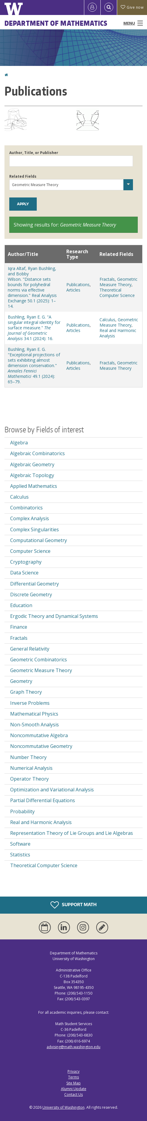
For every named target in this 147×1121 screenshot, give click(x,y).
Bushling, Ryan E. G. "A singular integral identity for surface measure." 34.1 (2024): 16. (34, 327)
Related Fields (22, 176)
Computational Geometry (38, 540)
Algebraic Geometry (32, 464)
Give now (132, 7)
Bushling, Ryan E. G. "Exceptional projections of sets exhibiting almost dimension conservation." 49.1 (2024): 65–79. (34, 365)
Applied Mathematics (33, 486)
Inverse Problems (30, 703)
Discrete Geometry (31, 594)
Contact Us (73, 1094)
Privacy (73, 1071)
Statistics (20, 854)
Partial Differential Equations (42, 800)
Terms (73, 1077)
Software (20, 844)
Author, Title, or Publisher (33, 152)
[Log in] (92, 7)
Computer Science (30, 551)
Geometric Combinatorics (38, 659)
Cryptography (26, 562)
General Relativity (29, 648)
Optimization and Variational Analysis (52, 789)
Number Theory (28, 757)
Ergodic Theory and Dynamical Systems (54, 616)
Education (21, 605)
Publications (78, 284)
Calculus (107, 319)
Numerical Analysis (31, 768)
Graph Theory (26, 692)
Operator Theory (29, 779)
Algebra (19, 442)
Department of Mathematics (56, 23)
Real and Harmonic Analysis (117, 333)
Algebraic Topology (32, 475)
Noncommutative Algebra (39, 735)
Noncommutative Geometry (41, 746)
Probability (22, 811)
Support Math (73, 905)
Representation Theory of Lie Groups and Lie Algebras (71, 833)
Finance (18, 627)
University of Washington (63, 1107)
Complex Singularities (34, 529)
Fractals (107, 279)
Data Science (24, 572)
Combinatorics (26, 507)
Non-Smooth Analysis (34, 724)
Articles (73, 290)
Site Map (73, 1083)
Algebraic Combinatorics (37, 453)
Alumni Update (73, 1088)
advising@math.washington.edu (73, 1046)
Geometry (21, 681)
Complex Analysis (29, 518)
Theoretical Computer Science (117, 292)
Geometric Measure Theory (118, 281)
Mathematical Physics (34, 713)
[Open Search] (109, 7)
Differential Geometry (34, 583)
